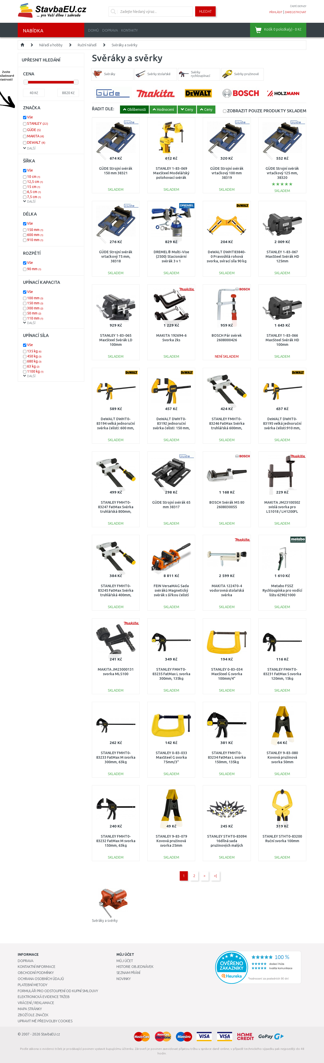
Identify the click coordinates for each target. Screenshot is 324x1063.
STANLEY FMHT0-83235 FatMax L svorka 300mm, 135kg (171, 674)
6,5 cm (34, 192)
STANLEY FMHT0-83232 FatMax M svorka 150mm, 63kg (115, 840)
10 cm (33, 177)
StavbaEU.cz (50, 1034)
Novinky (123, 979)
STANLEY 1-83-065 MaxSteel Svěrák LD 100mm (115, 340)
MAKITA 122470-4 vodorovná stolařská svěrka (227, 590)
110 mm (35, 318)
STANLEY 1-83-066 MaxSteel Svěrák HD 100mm (282, 340)
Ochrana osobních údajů (41, 979)
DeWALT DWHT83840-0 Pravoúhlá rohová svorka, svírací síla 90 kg (227, 256)
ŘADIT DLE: (103, 108)
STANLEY (37, 123)
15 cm (33, 187)
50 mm (34, 313)
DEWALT (36, 142)
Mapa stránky (30, 1009)
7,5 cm (34, 197)
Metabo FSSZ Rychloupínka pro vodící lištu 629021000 (282, 590)
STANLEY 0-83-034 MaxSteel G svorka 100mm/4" (226, 674)
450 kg (34, 356)
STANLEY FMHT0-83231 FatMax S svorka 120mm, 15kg (282, 674)
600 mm (35, 235)
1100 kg (35, 371)
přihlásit (275, 12)
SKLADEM (266, 110)
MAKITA (35, 136)
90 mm (34, 269)
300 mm (35, 308)
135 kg (34, 351)
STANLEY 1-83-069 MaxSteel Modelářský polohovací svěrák (171, 173)
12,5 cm (35, 182)
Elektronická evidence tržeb (44, 997)
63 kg (33, 366)
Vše (30, 117)
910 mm (35, 240)
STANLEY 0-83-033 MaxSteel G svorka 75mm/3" (171, 757)
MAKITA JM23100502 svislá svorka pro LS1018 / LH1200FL (282, 507)
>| (215, 876)
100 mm (35, 298)
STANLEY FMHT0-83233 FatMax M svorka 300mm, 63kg (115, 757)
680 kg (34, 361)
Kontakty (129, 30)
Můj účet (124, 961)
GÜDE (34, 130)
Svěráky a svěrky (124, 45)
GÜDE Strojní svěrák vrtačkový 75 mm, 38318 (115, 256)
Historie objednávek (134, 967)
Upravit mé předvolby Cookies (45, 1021)
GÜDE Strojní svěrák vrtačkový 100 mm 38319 (227, 173)
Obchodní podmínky (36, 973)
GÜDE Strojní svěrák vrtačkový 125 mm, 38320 (282, 173)
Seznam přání (128, 973)
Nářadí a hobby (51, 45)
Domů (93, 30)
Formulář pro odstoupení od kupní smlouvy (58, 991)
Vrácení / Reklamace (36, 1003)
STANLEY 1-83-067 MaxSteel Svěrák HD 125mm (282, 256)
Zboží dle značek (33, 1015)
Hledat (205, 11)
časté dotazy (298, 6)
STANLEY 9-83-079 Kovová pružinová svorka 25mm (171, 840)
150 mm (35, 230)
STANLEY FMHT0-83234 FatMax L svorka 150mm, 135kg (227, 757)
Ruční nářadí (87, 45)
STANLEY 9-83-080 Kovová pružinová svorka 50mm (282, 757)
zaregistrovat (295, 12)
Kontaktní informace (36, 967)
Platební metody (32, 985)
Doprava (110, 30)
